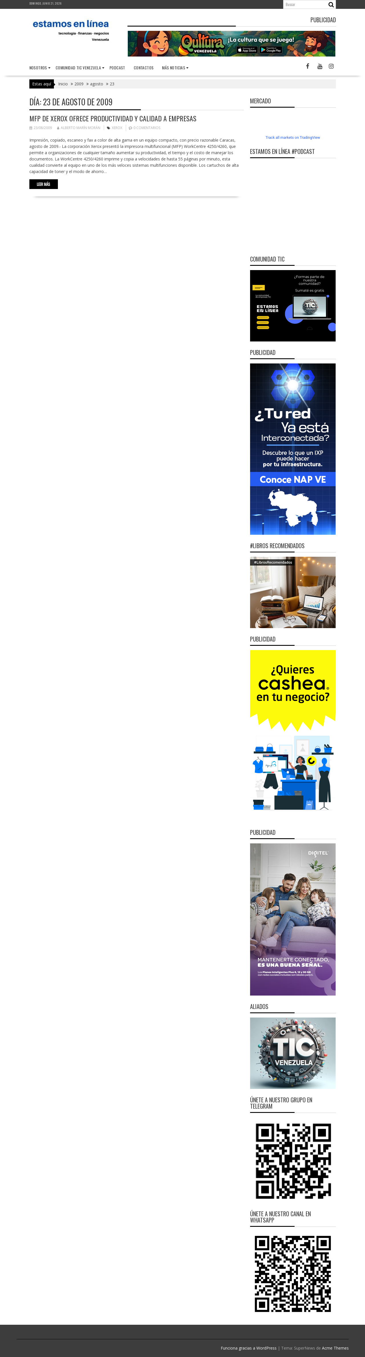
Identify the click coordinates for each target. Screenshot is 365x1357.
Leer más (43, 184)
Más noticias (173, 68)
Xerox (117, 127)
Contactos (144, 68)
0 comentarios (146, 127)
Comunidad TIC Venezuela (78, 68)
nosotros (38, 68)
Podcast (117, 68)
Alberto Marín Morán (78, 127)
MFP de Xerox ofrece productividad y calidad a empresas (112, 118)
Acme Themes (335, 1348)
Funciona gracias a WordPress (249, 1348)
